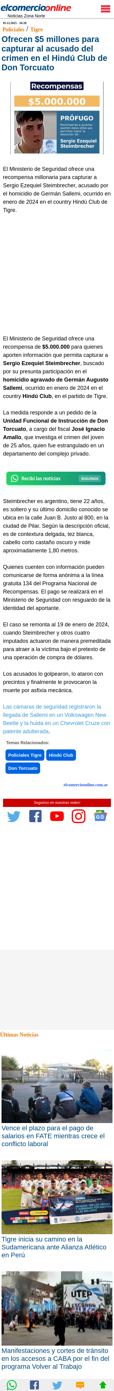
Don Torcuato (22, 768)
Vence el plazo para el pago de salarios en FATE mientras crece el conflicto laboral (53, 1136)
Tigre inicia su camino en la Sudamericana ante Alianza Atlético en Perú (54, 1247)
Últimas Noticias (19, 1035)
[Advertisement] (57, 274)
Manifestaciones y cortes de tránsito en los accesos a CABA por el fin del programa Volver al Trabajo (55, 1358)
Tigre (36, 29)
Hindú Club (61, 755)
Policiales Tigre (25, 755)
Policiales (13, 29)
